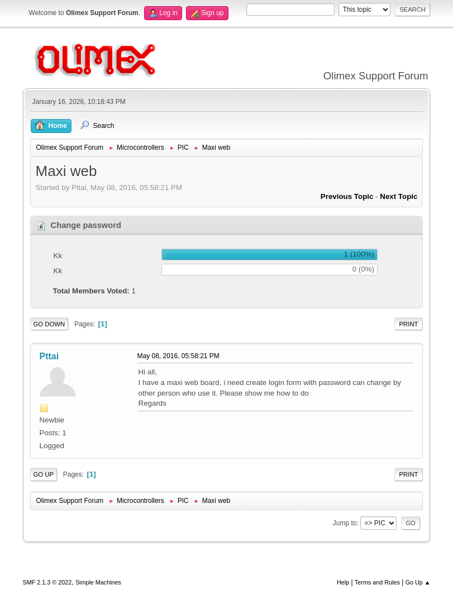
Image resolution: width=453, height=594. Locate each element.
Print (408, 324)
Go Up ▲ (418, 582)
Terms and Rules (377, 582)
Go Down (49, 324)
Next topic (398, 196)
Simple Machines (98, 582)
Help (343, 582)
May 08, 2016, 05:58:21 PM (178, 356)
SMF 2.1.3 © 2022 (47, 582)
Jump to (345, 523)
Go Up (44, 474)
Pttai (49, 356)
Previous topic (347, 196)
